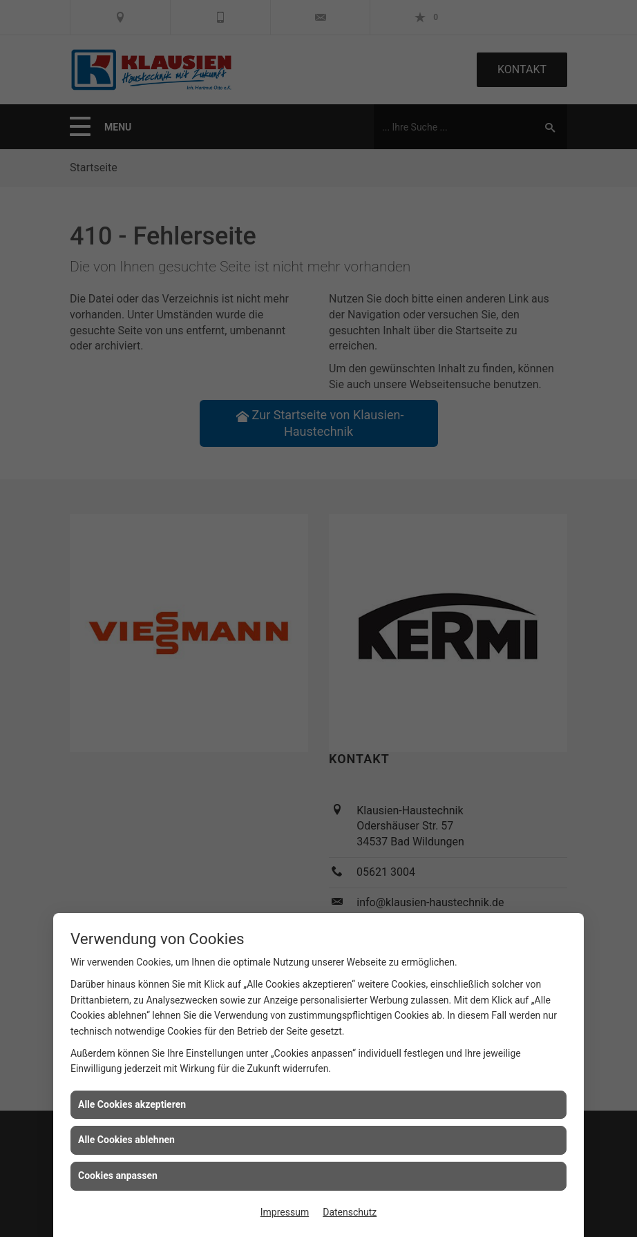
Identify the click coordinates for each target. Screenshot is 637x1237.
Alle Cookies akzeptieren (132, 1104)
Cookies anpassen (118, 1175)
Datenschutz (350, 1212)
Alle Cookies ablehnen (126, 1139)
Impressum (284, 1212)
